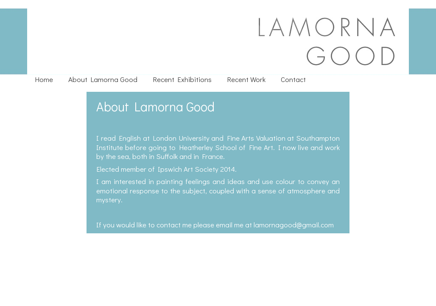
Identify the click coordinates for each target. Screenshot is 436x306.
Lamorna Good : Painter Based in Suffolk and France (169, 8)
